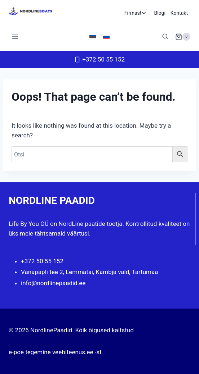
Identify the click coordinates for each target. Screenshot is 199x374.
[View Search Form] (165, 36)
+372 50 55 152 (42, 261)
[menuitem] (93, 37)
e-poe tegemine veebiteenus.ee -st (55, 352)
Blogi (159, 13)
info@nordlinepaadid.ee (53, 283)
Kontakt (179, 13)
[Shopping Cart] (182, 37)
